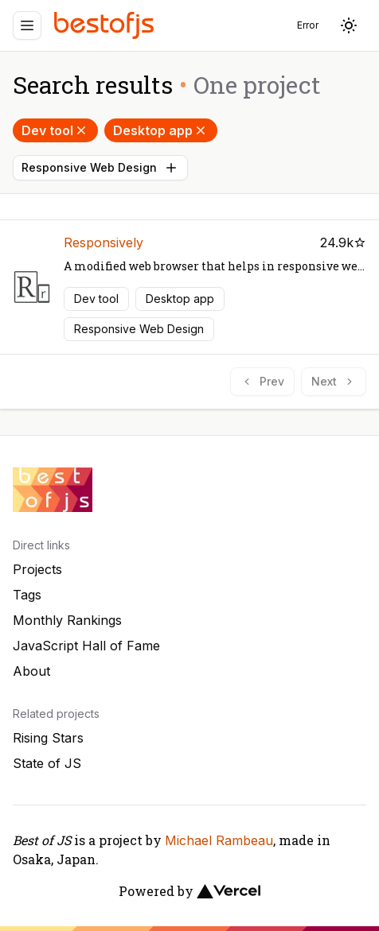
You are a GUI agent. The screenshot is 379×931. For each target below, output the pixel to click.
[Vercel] (228, 891)
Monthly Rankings (67, 620)
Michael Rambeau (219, 840)
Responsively (103, 242)
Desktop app (161, 130)
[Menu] (27, 25)
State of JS (47, 763)
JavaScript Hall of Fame (86, 646)
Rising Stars (48, 738)
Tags (27, 595)
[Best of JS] (106, 25)
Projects (37, 569)
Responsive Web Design (100, 168)
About (31, 671)
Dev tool (55, 130)
